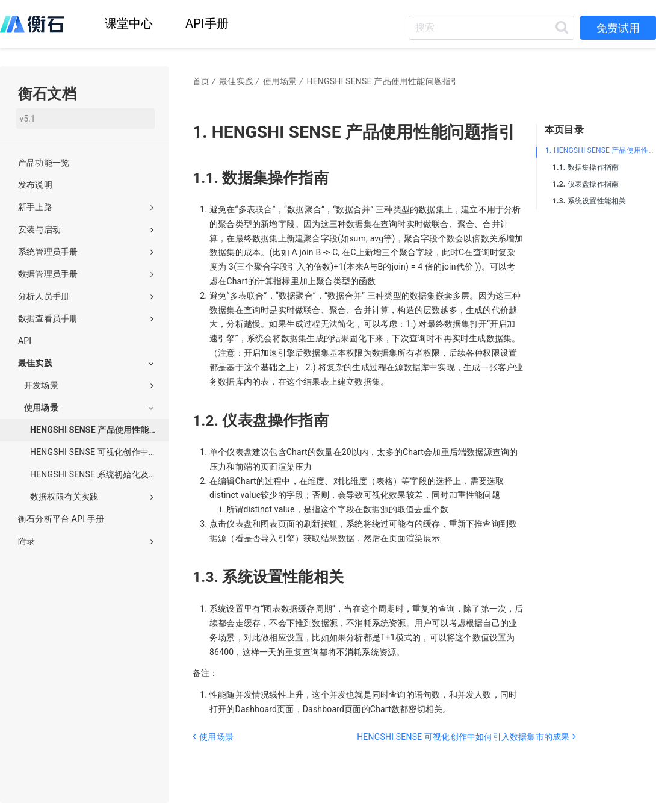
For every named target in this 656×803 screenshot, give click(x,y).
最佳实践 (85, 363)
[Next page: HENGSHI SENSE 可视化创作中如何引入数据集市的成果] (438, 752)
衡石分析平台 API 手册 (61, 519)
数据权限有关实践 (91, 496)
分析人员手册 (85, 296)
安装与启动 (85, 229)
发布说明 (35, 185)
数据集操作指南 (585, 167)
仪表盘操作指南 (585, 184)
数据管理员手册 (85, 274)
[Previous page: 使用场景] (274, 752)
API (24, 341)
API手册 (207, 23)
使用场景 (88, 407)
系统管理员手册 (85, 251)
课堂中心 (129, 23)
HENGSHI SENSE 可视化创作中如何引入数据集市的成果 (99, 452)
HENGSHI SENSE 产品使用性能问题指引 (99, 430)
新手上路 (85, 207)
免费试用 (618, 28)
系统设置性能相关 (589, 201)
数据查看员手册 (85, 318)
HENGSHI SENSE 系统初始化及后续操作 (99, 474)
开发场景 (88, 385)
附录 (85, 541)
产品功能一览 (43, 162)
